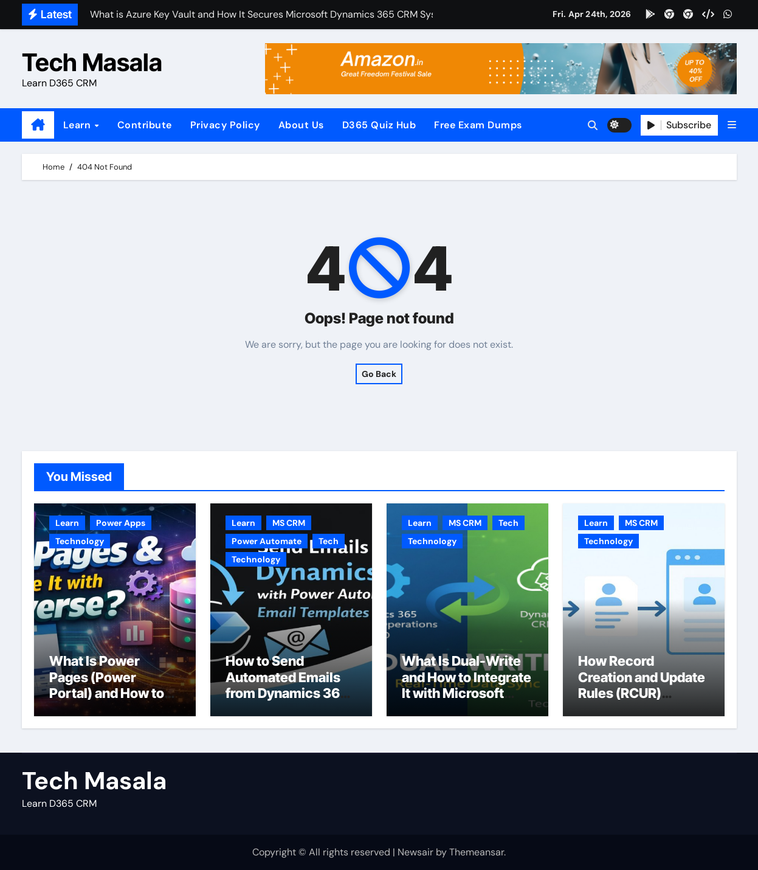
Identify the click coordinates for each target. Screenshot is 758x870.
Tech (329, 541)
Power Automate (266, 541)
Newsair (415, 852)
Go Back (379, 373)
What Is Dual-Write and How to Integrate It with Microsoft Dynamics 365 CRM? (467, 685)
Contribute (144, 125)
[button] (732, 125)
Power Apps (120, 522)
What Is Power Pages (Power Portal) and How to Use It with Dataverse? (106, 693)
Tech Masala (92, 62)
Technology (79, 541)
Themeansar (476, 852)
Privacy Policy (225, 125)
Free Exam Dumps (478, 125)
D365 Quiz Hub (379, 125)
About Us (301, 125)
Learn (78, 125)
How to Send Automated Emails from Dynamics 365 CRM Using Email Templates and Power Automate (287, 701)
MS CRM (288, 522)
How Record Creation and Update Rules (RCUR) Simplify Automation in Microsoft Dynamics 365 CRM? (643, 701)
